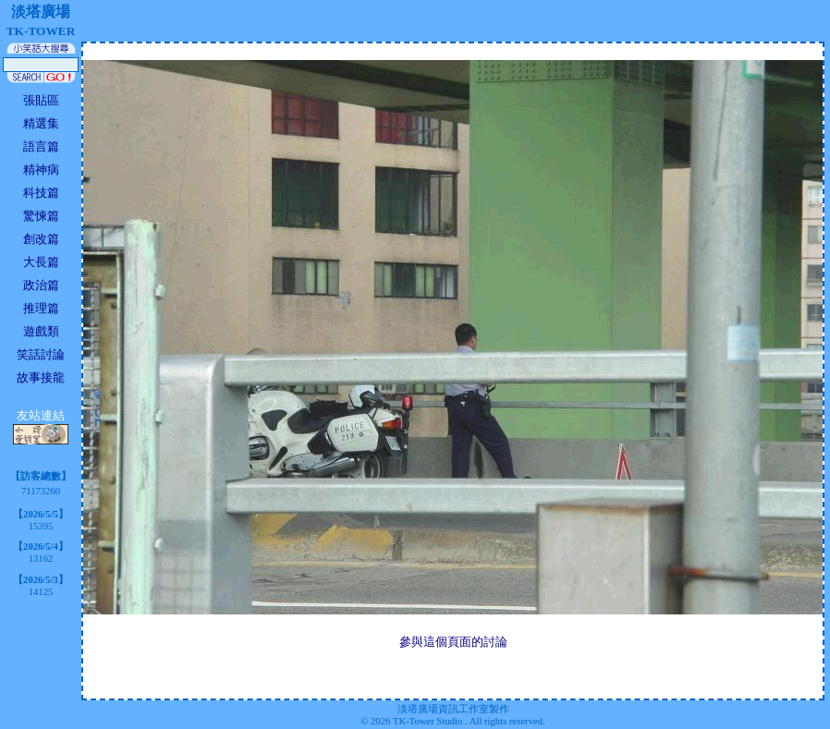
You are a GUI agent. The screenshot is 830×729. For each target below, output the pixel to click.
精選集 (41, 123)
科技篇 (41, 193)
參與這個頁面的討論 (453, 642)
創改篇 (41, 239)
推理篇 (41, 308)
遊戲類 (41, 331)
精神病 (41, 169)
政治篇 (41, 285)
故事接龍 (41, 377)
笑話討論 (41, 354)
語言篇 (41, 146)
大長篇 (41, 262)
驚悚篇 (41, 216)
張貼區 (41, 100)
